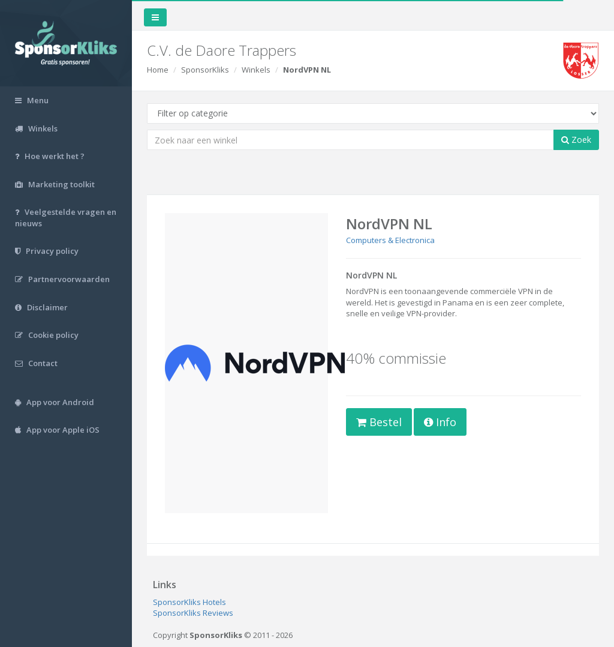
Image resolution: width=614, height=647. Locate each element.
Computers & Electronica (390, 240)
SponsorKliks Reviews (193, 612)
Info (440, 422)
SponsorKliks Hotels (189, 602)
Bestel (379, 422)
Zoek (576, 139)
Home (157, 69)
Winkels (256, 69)
